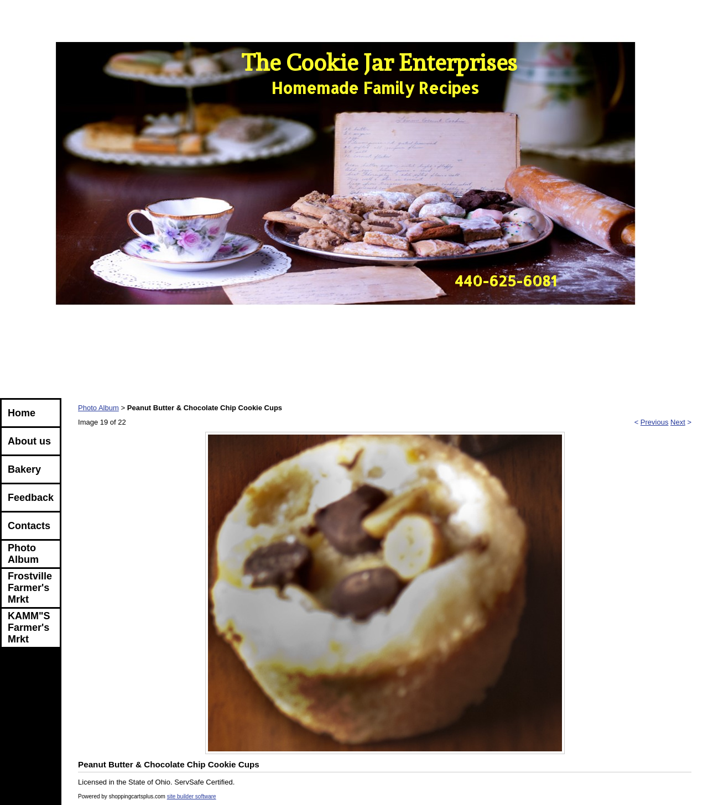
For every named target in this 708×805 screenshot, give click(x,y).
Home (21, 413)
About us (29, 441)
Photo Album (23, 553)
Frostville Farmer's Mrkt (30, 588)
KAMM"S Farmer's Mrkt (29, 627)
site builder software (191, 796)
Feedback (31, 497)
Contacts (29, 525)
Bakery (24, 469)
